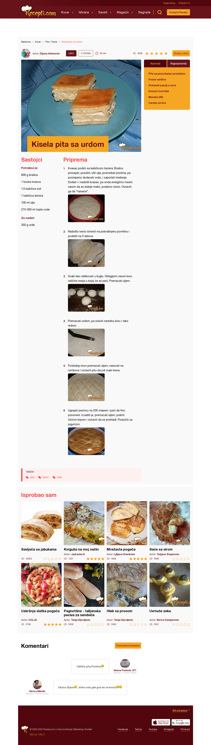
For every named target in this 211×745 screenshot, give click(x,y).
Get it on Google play (181, 722)
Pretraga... (159, 12)
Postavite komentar (128, 645)
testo (46, 477)
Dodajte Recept (178, 12)
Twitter (138, 729)
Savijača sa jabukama (41, 530)
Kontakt (88, 729)
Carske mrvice (157, 102)
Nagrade (144, 12)
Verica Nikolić (37, 691)
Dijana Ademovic (50, 53)
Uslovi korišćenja (64, 729)
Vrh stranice (179, 710)
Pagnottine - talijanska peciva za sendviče (84, 594)
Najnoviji (155, 63)
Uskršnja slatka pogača (41, 594)
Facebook (123, 729)
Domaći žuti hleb (159, 91)
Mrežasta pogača (127, 530)
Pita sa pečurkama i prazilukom (167, 73)
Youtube (153, 729)
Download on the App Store (161, 722)
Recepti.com (38, 11)
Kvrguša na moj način (84, 530)
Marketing (78, 729)
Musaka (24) (156, 96)
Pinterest (185, 729)
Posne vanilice (157, 79)
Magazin (123, 12)
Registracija (169, 3)
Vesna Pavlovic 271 (125, 670)
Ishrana (84, 12)
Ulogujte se (184, 3)
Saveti (102, 12)
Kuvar (65, 12)
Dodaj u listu (181, 53)
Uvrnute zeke (169, 594)
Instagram (169, 729)
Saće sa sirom (169, 530)
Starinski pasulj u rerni (162, 85)
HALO (41, 734)
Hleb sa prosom (127, 594)
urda (59, 477)
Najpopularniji (178, 63)
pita (32, 477)
